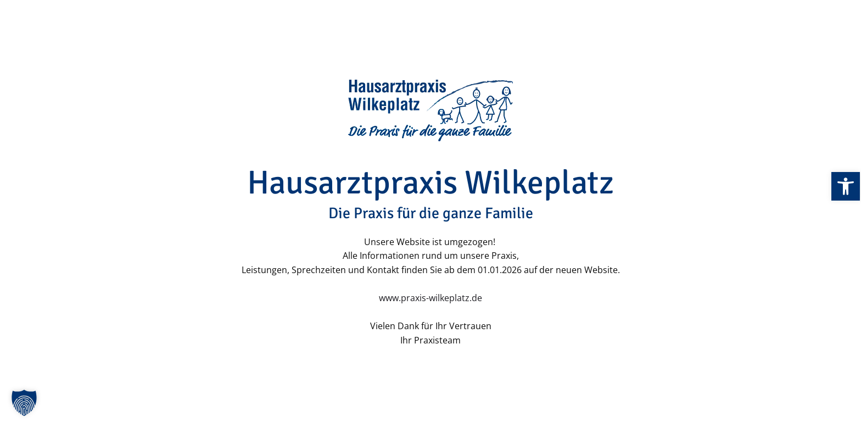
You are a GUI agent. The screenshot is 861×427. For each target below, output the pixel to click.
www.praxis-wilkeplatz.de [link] (430, 298)
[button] (24, 403)
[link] (845, 186)
